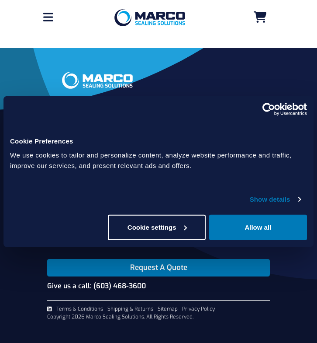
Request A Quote (158, 267)
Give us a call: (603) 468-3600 (96, 285)
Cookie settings (157, 227)
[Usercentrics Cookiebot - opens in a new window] (269, 109)
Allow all (258, 227)
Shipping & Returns (130, 308)
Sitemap (168, 308)
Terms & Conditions (79, 308)
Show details (270, 199)
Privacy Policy (198, 308)
